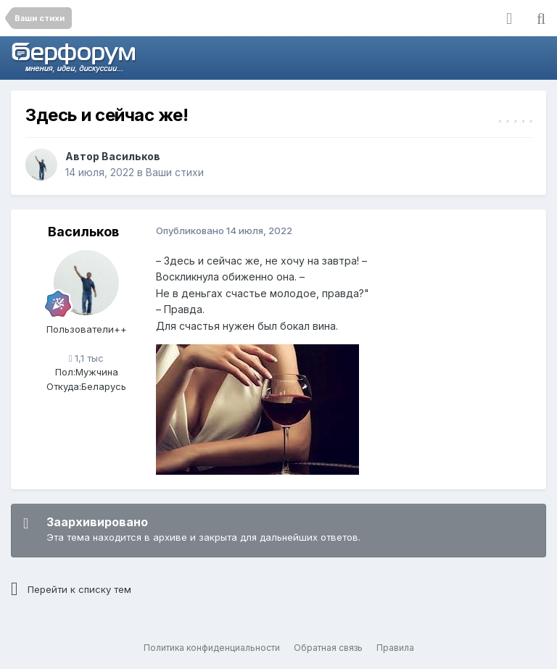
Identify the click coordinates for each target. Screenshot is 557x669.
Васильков (131, 156)
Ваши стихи (175, 172)
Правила (395, 647)
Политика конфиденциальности (212, 647)
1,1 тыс (86, 358)
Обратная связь (328, 647)
